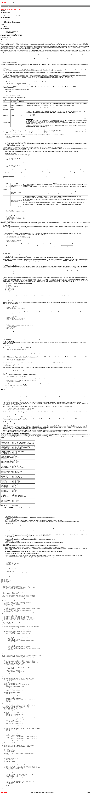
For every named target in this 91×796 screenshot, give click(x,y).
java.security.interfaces (84, 259)
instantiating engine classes (66, 411)
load (85, 227)
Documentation (24, 6)
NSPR (46, 184)
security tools (8, 339)
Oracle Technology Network (7, 6)
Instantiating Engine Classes (12, 31)
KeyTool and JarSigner (8, 25)
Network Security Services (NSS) (8, 176)
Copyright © (33, 792)
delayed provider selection (26, 425)
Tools (3, 24)
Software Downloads (16, 6)
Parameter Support (10, 32)
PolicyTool (6, 26)
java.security (65, 260)
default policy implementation (22, 374)
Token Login (6, 19)
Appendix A (78, 72)
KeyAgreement (7, 274)
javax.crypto (71, 260)
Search (88, 5)
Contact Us (88, 792)
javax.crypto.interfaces (8, 260)
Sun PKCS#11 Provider (6, 12)
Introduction (4, 10)
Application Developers (6, 17)
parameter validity (7, 412)
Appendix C (4, 392)
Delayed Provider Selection (9, 20)
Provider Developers (5, 28)
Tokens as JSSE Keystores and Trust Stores (12, 22)
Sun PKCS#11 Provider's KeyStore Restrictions (13, 35)
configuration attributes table (79, 312)
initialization (44, 425)
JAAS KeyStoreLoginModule (9, 21)
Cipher (6, 273)
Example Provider (8, 37)
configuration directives (48, 435)
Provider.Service (24, 402)
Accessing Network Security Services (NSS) (12, 15)
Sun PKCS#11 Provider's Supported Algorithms (13, 34)
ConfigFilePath (11, 365)
